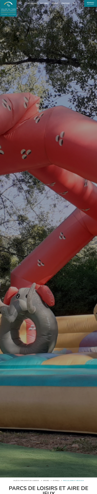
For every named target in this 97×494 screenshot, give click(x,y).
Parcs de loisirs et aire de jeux (73, 480)
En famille (56, 480)
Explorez (46, 480)
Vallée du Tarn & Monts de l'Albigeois (26, 480)
